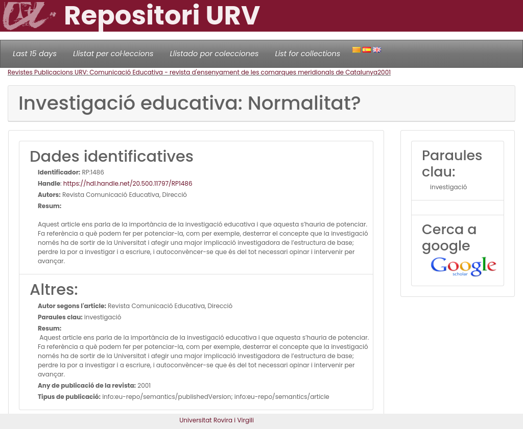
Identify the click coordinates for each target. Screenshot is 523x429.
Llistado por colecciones (214, 53)
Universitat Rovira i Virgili (216, 420)
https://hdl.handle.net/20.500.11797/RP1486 (128, 183)
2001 (384, 72)
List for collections (307, 53)
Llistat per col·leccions (113, 53)
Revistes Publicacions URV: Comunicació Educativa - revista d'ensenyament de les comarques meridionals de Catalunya (192, 72)
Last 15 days (35, 53)
